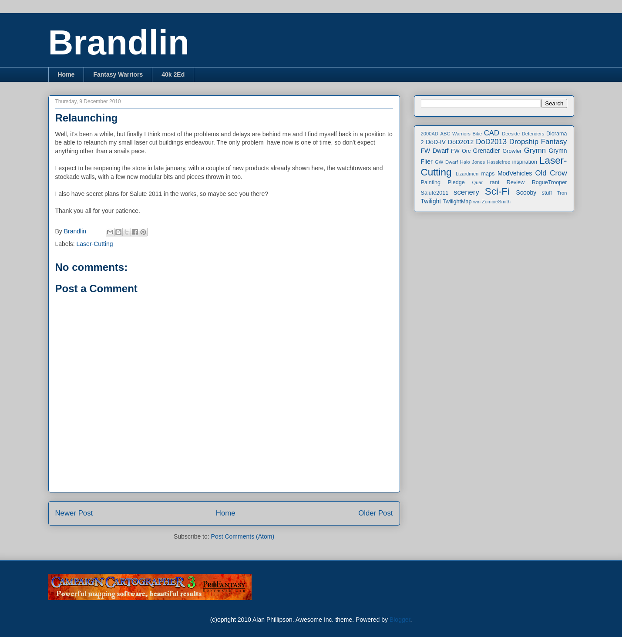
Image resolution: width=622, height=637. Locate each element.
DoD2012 (461, 141)
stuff (547, 193)
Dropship (523, 142)
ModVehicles (515, 173)
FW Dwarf (435, 150)
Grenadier (486, 150)
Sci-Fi (497, 191)
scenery (466, 192)
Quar (477, 182)
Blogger (400, 619)
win (477, 201)
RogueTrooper (549, 182)
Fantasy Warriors (118, 74)
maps (487, 174)
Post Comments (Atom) (242, 536)
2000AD (429, 133)
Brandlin (118, 42)
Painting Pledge (443, 182)
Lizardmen (467, 173)
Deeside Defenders (523, 133)
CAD (491, 133)
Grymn (535, 150)
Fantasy (554, 142)
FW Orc (461, 151)
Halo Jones (472, 162)
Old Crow (551, 173)
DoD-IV (436, 141)
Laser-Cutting (95, 243)
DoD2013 (491, 142)
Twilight (431, 201)
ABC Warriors (455, 133)
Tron (562, 192)
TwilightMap (457, 202)
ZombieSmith (496, 201)
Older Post (375, 513)
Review (515, 182)
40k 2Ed (173, 74)
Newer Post (74, 513)
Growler (511, 151)
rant (495, 182)
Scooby (526, 192)
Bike (477, 133)
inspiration (524, 162)
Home (66, 74)
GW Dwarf (446, 162)
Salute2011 (435, 193)
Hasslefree (498, 162)
